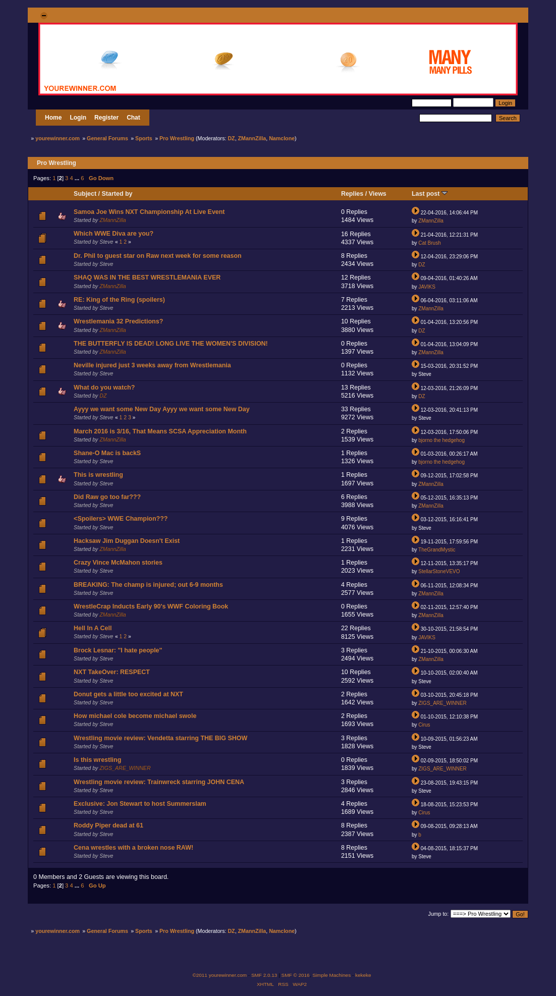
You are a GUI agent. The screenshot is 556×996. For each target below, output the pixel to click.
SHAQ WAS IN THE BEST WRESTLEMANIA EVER (147, 277)
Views (377, 193)
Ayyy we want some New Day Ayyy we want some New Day (162, 409)
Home (53, 117)
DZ (231, 138)
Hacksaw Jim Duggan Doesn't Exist (127, 540)
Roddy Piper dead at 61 (108, 825)
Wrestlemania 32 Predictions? (118, 321)
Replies (352, 193)
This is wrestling (98, 474)
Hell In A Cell (93, 628)
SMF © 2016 (296, 975)
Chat (133, 117)
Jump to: (438, 914)
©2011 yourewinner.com (219, 975)
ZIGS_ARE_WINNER (442, 703)
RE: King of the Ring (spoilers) (119, 299)
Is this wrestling (97, 759)
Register (106, 117)
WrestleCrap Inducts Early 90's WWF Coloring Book (151, 606)
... (78, 178)
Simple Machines (331, 975)
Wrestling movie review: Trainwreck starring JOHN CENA (159, 782)
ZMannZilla (252, 138)
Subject (85, 193)
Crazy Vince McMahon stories (118, 562)
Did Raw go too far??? (107, 497)
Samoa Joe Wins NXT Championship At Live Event (149, 211)
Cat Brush (429, 243)
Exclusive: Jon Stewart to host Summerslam (140, 803)
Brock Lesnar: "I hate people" (118, 650)
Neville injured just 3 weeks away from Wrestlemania (152, 365)
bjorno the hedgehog (441, 440)
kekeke (363, 975)
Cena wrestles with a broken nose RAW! (133, 847)
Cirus (424, 725)
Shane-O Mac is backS (107, 453)
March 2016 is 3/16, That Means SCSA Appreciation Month (160, 431)
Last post (430, 193)
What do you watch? (104, 387)
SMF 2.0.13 (264, 975)
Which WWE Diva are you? (113, 233)
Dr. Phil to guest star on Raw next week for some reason (158, 255)
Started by (117, 193)
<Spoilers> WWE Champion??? (121, 518)
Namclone (282, 138)
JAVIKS (426, 287)
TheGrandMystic (436, 549)
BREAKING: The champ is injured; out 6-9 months (148, 584)
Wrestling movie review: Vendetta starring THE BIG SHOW (160, 738)
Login (78, 117)
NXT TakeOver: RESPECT (112, 672)
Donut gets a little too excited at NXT (128, 694)
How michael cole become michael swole (135, 716)
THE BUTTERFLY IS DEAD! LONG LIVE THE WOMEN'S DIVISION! (171, 343)
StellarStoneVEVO (439, 571)
